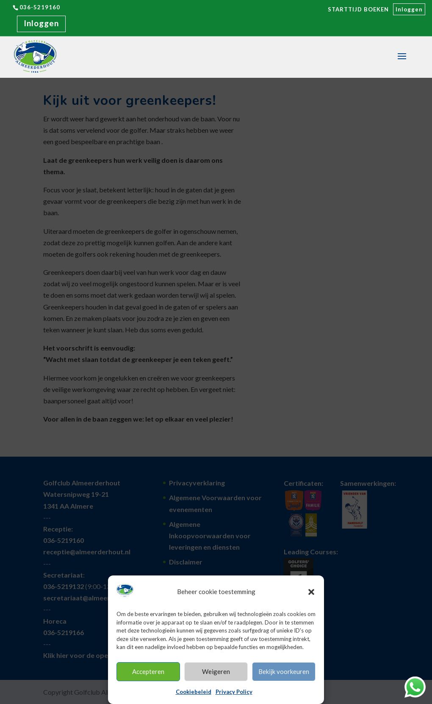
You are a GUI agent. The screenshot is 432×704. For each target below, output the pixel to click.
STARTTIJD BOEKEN (358, 9)
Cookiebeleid (193, 691)
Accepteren (148, 671)
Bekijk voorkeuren (283, 671)
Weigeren (216, 671)
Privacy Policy (234, 691)
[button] (311, 592)
